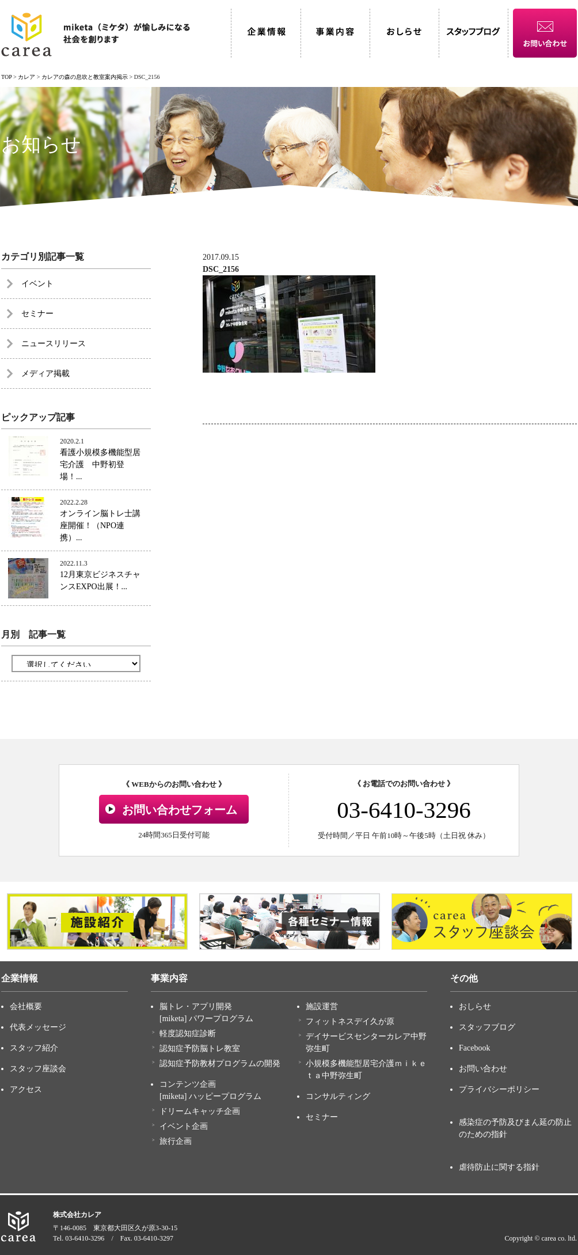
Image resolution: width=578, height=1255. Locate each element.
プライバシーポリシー (499, 1089)
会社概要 (26, 1006)
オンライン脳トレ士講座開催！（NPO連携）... (100, 525)
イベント (37, 283)
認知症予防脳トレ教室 (199, 1048)
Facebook (474, 1048)
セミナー (37, 313)
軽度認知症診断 (187, 1033)
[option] (97, 921)
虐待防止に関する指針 (499, 1167)
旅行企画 (175, 1141)
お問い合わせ (483, 1068)
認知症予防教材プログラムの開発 (219, 1063)
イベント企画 (183, 1126)
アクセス (26, 1089)
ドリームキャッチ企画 (199, 1111)
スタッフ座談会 (38, 1068)
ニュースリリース (53, 343)
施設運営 (322, 1006)
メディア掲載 (45, 373)
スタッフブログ (487, 1027)
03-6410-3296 (403, 810)
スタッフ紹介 (34, 1048)
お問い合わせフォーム (179, 809)
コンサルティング (338, 1096)
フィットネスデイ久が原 (350, 1021)
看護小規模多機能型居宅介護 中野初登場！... (100, 464)
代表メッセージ (38, 1027)
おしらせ (475, 1006)
